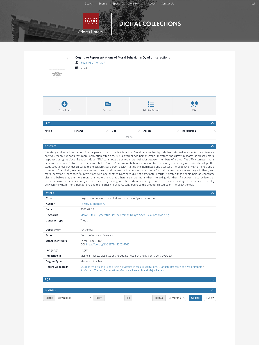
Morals (84, 215)
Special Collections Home (127, 3)
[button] (108, 105)
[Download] (64, 105)
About (151, 3)
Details (49, 193)
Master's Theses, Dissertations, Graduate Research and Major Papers (162, 267)
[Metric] (73, 307)
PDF (47, 280)
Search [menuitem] (89, 3)
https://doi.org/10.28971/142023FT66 (107, 245)
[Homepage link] (129, 23)
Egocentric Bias (106, 215)
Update (195, 306)
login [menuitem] (253, 3)
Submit (103, 3)
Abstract (50, 146)
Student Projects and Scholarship (100, 267)
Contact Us (167, 3)
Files (48, 123)
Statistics (51, 299)
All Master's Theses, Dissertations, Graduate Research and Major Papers (122, 270)
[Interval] (175, 307)
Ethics (93, 215)
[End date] (141, 307)
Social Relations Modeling (154, 215)
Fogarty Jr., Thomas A (93, 62)
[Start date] (113, 307)
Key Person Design (127, 215)
